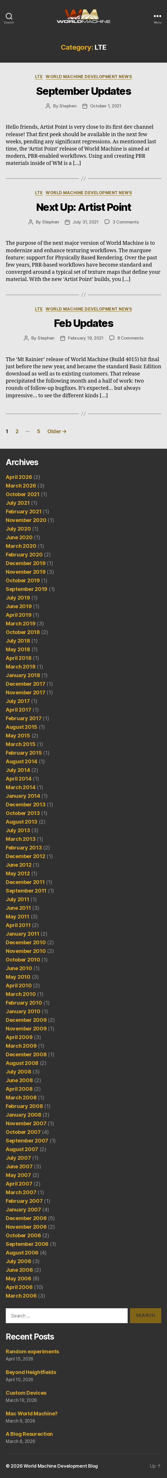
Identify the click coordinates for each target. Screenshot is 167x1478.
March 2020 (21, 546)
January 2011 (22, 934)
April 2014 (18, 779)
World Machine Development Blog (61, 1466)
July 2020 (18, 529)
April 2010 (19, 985)
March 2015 (20, 744)
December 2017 (25, 684)
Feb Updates (83, 323)
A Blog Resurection (29, 1434)
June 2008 (19, 1080)
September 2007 (27, 1141)
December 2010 (26, 942)
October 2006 (23, 1235)
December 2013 (26, 804)
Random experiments (32, 1351)
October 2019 (23, 580)
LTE (39, 76)
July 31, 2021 (86, 222)
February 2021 (24, 511)
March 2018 (20, 667)
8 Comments (130, 338)
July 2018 (18, 641)
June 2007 (19, 1166)
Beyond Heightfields (31, 1372)
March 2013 (20, 839)
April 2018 (18, 658)
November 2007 (26, 1123)
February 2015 (24, 753)
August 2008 (22, 1063)
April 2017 (18, 710)
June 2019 (19, 606)
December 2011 (25, 882)
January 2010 (23, 1011)
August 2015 (21, 727)
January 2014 (23, 796)
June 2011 (18, 908)
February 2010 (24, 1003)
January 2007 (23, 1210)
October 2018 (23, 632)
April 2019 (18, 615)
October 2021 (23, 494)
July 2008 (18, 1072)
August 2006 (22, 1253)
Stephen (67, 106)
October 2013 (23, 813)
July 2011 (17, 899)
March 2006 (21, 1296)
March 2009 (21, 1046)
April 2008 (19, 1089)
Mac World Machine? (32, 1413)
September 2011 (26, 891)
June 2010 (19, 968)
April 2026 (19, 477)
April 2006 (19, 1287)
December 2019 (26, 563)
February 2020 (24, 555)
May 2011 (17, 917)
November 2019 (26, 572)
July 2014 (18, 770)
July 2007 (18, 1158)
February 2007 (24, 1201)
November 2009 (26, 1029)
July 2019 (18, 598)
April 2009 (19, 1037)
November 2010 (26, 951)
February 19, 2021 (86, 338)
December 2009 (26, 1020)
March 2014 (20, 787)
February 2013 (24, 848)
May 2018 (18, 649)
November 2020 (26, 520)
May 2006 (18, 1278)
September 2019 (26, 589)
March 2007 (21, 1192)
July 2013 (18, 830)
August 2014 (21, 761)
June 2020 (19, 537)
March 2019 (20, 624)
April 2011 (18, 925)
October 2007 (23, 1132)
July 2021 (18, 503)
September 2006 (27, 1244)
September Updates (83, 91)
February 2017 (24, 718)
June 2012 (19, 865)
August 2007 (22, 1149)
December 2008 (26, 1054)
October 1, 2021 (105, 106)
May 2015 (18, 736)
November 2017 (25, 692)
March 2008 (21, 1097)
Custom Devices (26, 1393)
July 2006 (18, 1261)
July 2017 (18, 701)
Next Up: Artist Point (83, 207)
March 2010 (21, 994)
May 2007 (18, 1175)
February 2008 (24, 1106)
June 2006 (19, 1270)
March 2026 (21, 486)
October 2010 (23, 960)
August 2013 (21, 822)
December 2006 (26, 1218)
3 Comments (125, 222)
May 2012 (18, 873)
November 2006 (26, 1227)
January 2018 (23, 675)
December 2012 (25, 856)
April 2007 (19, 1184)
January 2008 (23, 1115)
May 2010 (18, 977)
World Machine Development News (89, 76)
